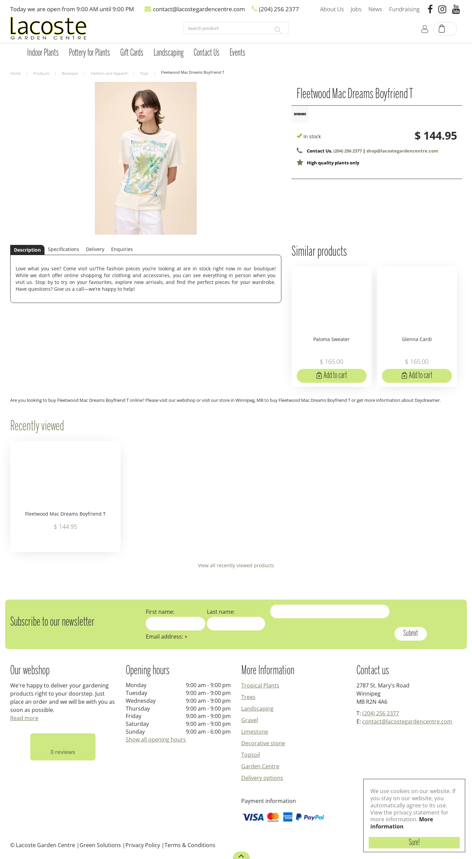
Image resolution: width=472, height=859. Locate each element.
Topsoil (250, 754)
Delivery (95, 249)
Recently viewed (37, 426)
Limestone (254, 731)
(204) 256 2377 (347, 151)
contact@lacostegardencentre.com (407, 721)
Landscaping (257, 708)
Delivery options (262, 778)
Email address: (167, 636)
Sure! (414, 843)
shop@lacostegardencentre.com (402, 151)
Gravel (249, 720)
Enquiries (122, 249)
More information (401, 823)
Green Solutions (100, 845)
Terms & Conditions (189, 845)
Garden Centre (260, 766)
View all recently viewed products (236, 565)
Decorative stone (263, 743)
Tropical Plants (260, 685)
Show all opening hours (156, 739)
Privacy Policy (142, 845)
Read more (24, 718)
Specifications (63, 249)
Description (27, 250)
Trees (248, 697)
